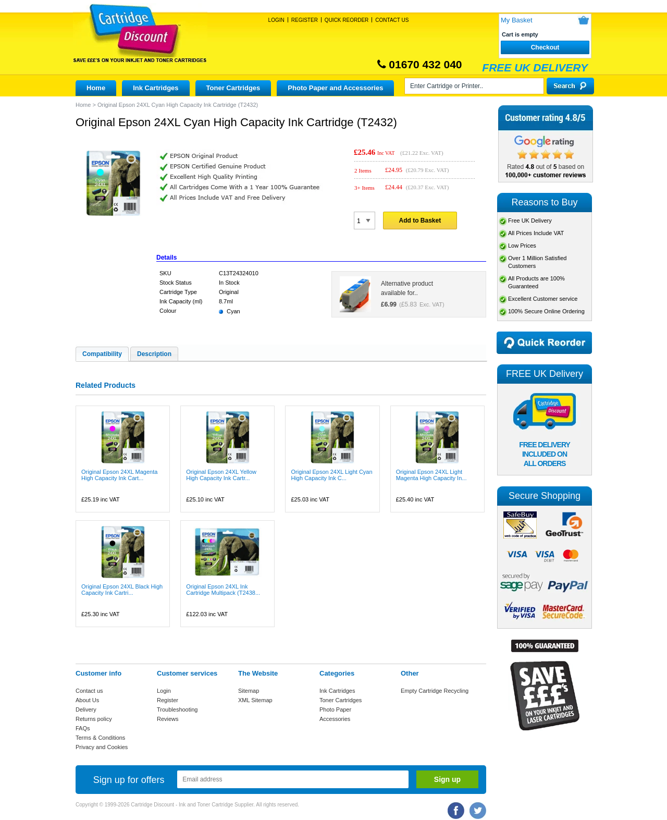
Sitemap (248, 691)
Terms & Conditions (100, 738)
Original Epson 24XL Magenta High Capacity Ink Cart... (119, 475)
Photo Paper (335, 709)
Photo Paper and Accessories (335, 88)
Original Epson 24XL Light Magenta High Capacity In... (431, 475)
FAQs (83, 728)
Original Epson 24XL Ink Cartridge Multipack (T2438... (223, 589)
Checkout (545, 47)
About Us (87, 700)
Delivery (86, 709)
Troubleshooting (177, 709)
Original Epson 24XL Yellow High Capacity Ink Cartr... (221, 475)
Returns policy (94, 719)
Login (276, 20)
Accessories (334, 719)
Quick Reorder (346, 20)
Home (96, 88)
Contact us (89, 691)
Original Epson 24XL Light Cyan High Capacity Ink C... (331, 475)
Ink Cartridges (155, 88)
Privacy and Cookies (102, 747)
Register (304, 20)
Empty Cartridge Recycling (434, 691)
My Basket (517, 20)
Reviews (168, 719)
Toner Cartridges (233, 88)
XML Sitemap (255, 700)
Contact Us (392, 20)
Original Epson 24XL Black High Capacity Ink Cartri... (122, 589)
